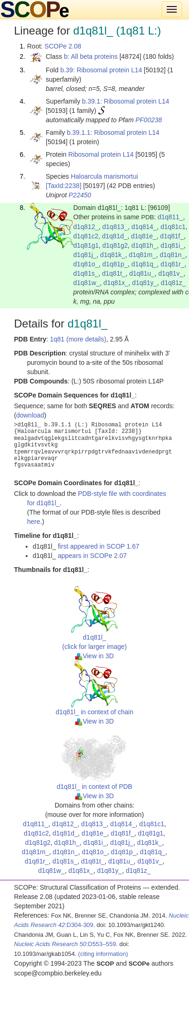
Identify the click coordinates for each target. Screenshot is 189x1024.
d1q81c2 (85, 236)
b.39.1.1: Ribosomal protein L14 (113, 132)
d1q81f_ (172, 236)
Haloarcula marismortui (104, 176)
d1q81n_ (172, 254)
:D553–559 (65, 943)
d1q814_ (144, 226)
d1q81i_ (172, 245)
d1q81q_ (144, 264)
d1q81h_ (144, 245)
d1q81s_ (85, 273)
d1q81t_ (114, 273)
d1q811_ (170, 217)
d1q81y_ (144, 282)
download (30, 415)
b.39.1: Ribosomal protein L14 (125, 101)
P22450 (80, 195)
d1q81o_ (86, 264)
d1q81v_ (170, 273)
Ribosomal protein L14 (100, 154)
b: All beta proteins (91, 56)
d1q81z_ (173, 282)
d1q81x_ (116, 282)
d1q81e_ (144, 236)
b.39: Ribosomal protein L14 (101, 70)
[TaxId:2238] (63, 185)
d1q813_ (115, 226)
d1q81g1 (86, 245)
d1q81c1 (173, 226)
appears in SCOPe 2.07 (92, 555)
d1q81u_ (142, 273)
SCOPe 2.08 (62, 46)
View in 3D (94, 656)
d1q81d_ (115, 236)
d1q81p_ (115, 264)
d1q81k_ (113, 254)
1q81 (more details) (78, 339)
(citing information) (103, 953)
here (33, 521)
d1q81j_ (85, 254)
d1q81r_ (172, 264)
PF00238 (148, 120)
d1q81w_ (86, 282)
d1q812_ (86, 226)
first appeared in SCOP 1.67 (99, 546)
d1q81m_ (142, 254)
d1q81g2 (115, 245)
